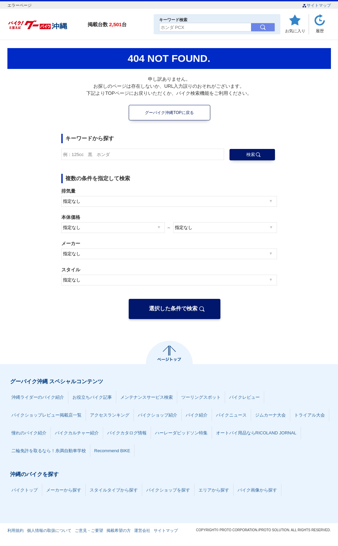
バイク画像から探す (257, 490)
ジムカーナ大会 (270, 415)
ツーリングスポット (201, 397)
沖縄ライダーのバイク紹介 (37, 397)
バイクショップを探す (168, 490)
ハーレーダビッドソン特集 (181, 432)
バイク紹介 (197, 415)
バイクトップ (24, 490)
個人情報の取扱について (49, 530)
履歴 (320, 31)
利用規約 (15, 530)
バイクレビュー (244, 397)
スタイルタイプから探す (114, 490)
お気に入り (295, 31)
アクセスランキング (109, 415)
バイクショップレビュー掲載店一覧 (46, 415)
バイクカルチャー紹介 (77, 432)
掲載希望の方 (118, 530)
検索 (250, 154)
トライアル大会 (309, 415)
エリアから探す (213, 490)
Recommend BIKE (112, 450)
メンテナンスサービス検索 (146, 397)
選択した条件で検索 (173, 308)
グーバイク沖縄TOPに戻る (169, 112)
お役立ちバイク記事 (92, 397)
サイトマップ (316, 5)
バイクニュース (231, 415)
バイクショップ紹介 (157, 415)
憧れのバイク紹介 (29, 432)
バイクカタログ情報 (127, 432)
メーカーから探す (63, 490)
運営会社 (142, 530)
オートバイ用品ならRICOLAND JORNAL (256, 432)
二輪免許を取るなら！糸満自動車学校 (48, 450)
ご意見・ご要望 (89, 530)
